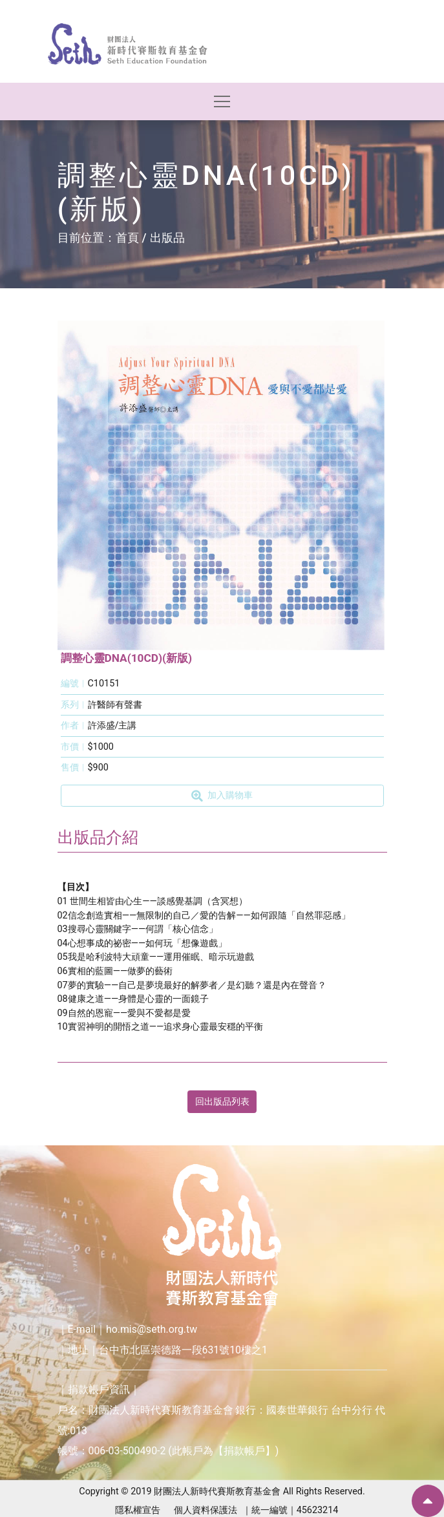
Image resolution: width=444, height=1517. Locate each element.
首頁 (127, 237)
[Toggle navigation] (222, 101)
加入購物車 (222, 795)
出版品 (167, 237)
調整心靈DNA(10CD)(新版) (127, 658)
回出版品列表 (222, 1101)
